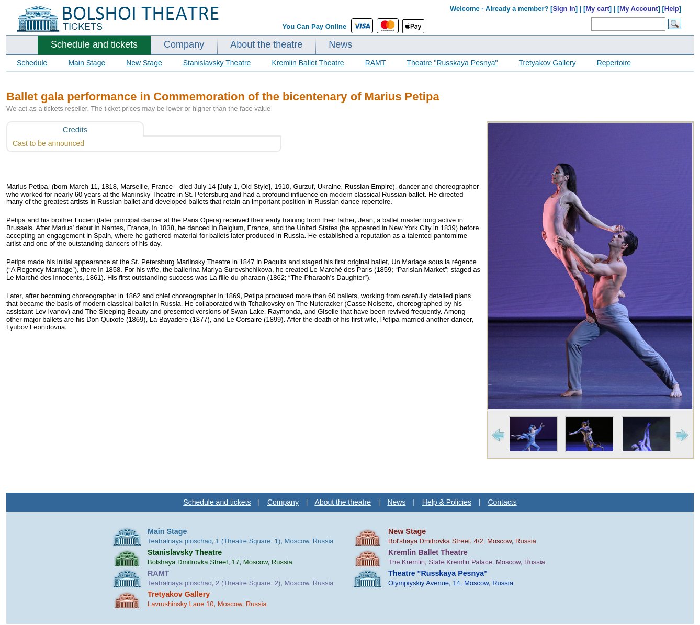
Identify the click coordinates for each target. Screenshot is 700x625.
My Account (638, 9)
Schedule (32, 63)
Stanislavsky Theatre (217, 63)
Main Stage (86, 63)
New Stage (144, 63)
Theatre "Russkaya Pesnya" (452, 63)
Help (671, 9)
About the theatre (266, 44)
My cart (597, 9)
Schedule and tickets (94, 44)
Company (184, 44)
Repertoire (614, 63)
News (340, 44)
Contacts (502, 502)
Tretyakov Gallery (546, 63)
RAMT (375, 63)
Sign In (563, 9)
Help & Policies (446, 502)
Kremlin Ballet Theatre (308, 63)
